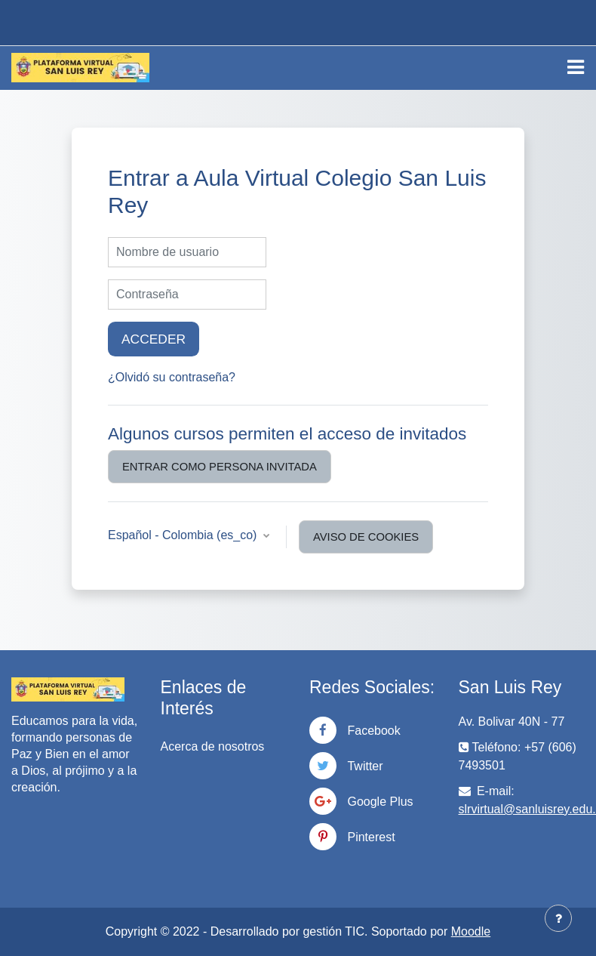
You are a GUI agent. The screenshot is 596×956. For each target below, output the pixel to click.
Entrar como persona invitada (219, 467)
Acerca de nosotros (213, 746)
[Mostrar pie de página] (558, 918)
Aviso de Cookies (366, 537)
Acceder (153, 339)
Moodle (470, 931)
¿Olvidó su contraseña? (171, 377)
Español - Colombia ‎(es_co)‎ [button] (184, 535)
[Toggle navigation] (576, 67)
